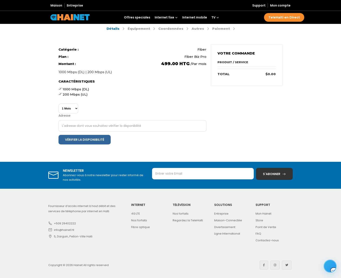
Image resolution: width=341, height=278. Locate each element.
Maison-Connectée (228, 220)
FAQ (258, 234)
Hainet (78, 265)
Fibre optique (140, 227)
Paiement (221, 28)
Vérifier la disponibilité (84, 139)
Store (259, 220)
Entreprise (75, 5)
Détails (113, 28)
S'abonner (271, 174)
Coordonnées (170, 28)
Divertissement (224, 227)
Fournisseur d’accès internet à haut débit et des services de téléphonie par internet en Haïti (81, 208)
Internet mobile (194, 17)
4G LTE (135, 214)
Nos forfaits (139, 220)
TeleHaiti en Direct (284, 17)
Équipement (139, 28)
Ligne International (227, 234)
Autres (198, 28)
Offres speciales (137, 17)
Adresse (64, 115)
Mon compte (280, 5)
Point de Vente (266, 227)
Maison (56, 5)
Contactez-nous (267, 240)
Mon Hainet (263, 214)
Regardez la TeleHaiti (188, 220)
